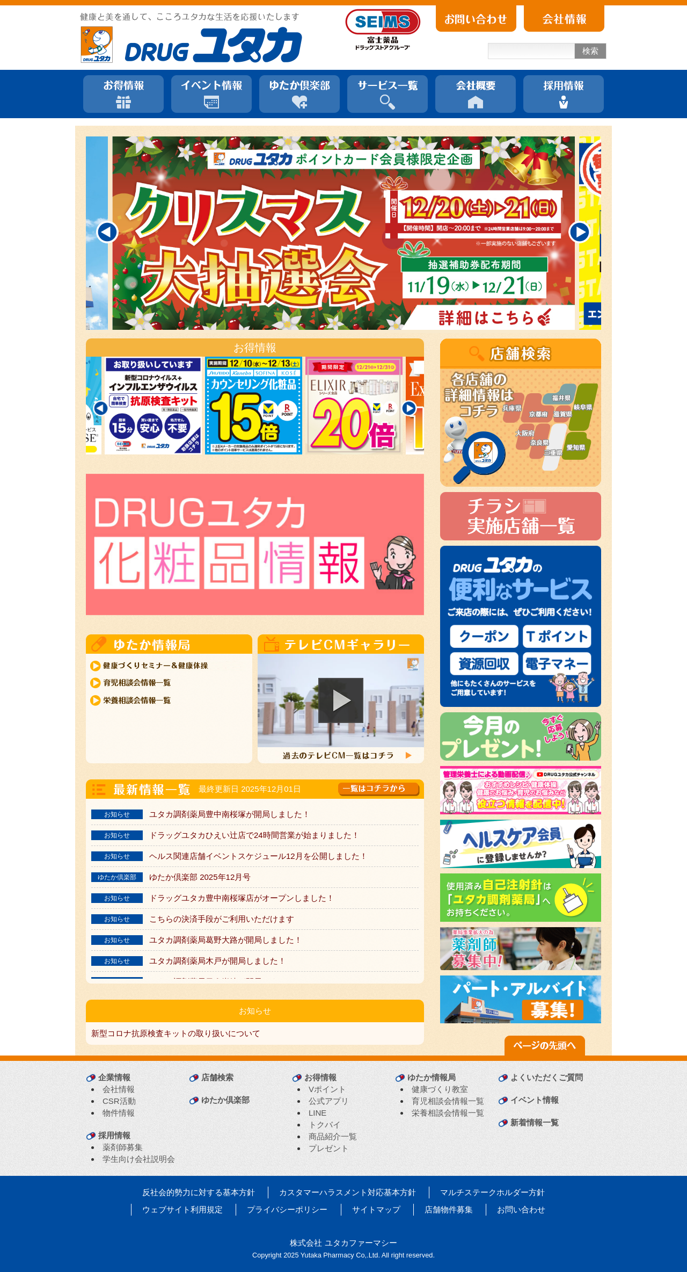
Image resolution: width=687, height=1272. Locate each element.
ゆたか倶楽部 (225, 1099)
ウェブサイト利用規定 (182, 1209)
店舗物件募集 (449, 1209)
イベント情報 (534, 1099)
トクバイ (325, 1124)
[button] (340, 700)
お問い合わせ (521, 1209)
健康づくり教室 (440, 1089)
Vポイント (327, 1089)
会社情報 (119, 1089)
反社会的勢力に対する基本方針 (198, 1192)
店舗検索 (217, 1077)
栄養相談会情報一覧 (448, 1112)
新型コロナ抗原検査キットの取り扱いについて (175, 1033)
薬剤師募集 (123, 1147)
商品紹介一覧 (333, 1136)
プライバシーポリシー (287, 1209)
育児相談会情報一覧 (448, 1100)
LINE (317, 1112)
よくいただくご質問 (546, 1077)
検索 (590, 50)
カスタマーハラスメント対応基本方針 (347, 1192)
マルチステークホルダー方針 (492, 1192)
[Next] (579, 232)
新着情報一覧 (534, 1122)
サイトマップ (376, 1209)
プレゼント (329, 1148)
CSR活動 (119, 1100)
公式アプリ (329, 1100)
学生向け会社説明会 (139, 1158)
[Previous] (107, 232)
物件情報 (119, 1112)
